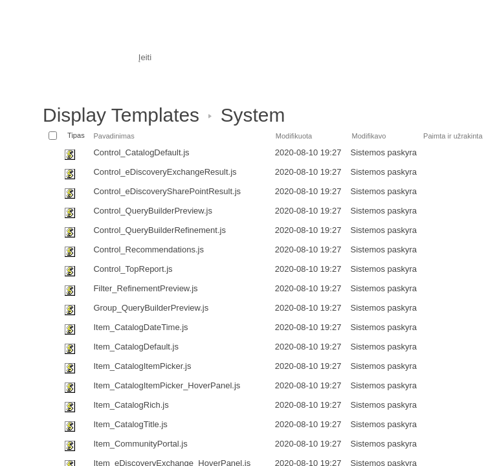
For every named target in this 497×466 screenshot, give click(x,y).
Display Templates (121, 115)
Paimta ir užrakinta (452, 136)
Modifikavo (369, 136)
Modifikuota (294, 136)
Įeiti (144, 57)
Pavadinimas (113, 136)
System (253, 115)
